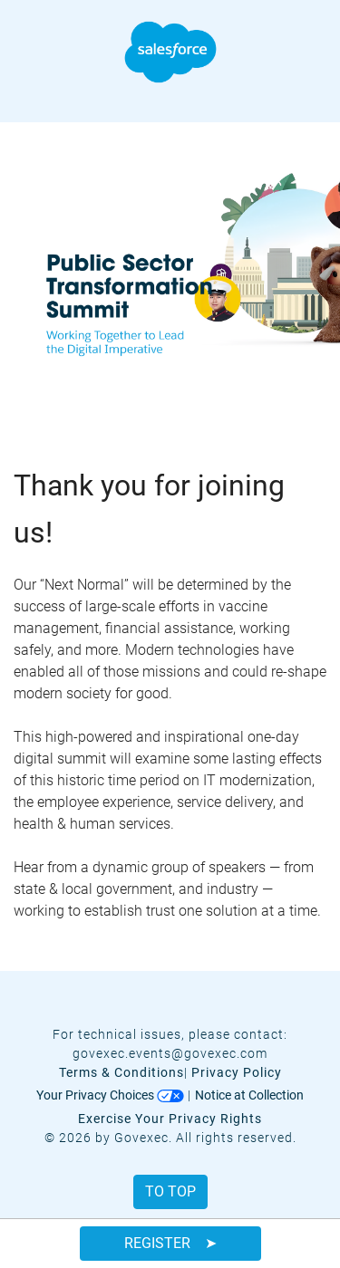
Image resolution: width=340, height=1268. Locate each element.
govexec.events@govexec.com (170, 1053)
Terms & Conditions (121, 1072)
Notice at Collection (249, 1095)
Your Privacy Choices (110, 1095)
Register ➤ (170, 1243)
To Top (170, 1191)
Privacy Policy (236, 1072)
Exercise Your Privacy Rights (170, 1118)
